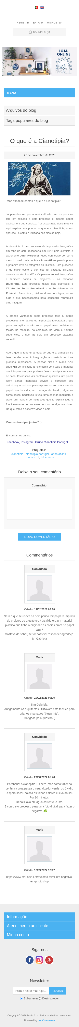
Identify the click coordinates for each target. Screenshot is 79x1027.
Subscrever (31, 998)
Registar (23, 22)
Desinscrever (50, 998)
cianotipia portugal (37, 454)
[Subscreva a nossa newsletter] (31, 991)
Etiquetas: (39, 450)
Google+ (49, 960)
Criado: (29, 609)
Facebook (30, 960)
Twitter (39, 960)
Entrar (38, 22)
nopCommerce (46, 1020)
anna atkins (58, 454)
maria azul (32, 457)
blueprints (47, 457)
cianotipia (17, 454)
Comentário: (39, 485)
